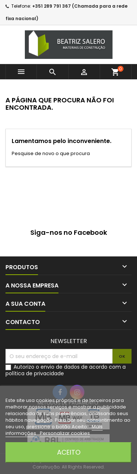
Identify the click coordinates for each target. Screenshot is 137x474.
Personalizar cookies (65, 433)
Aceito (68, 452)
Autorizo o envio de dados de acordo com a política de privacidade (65, 370)
